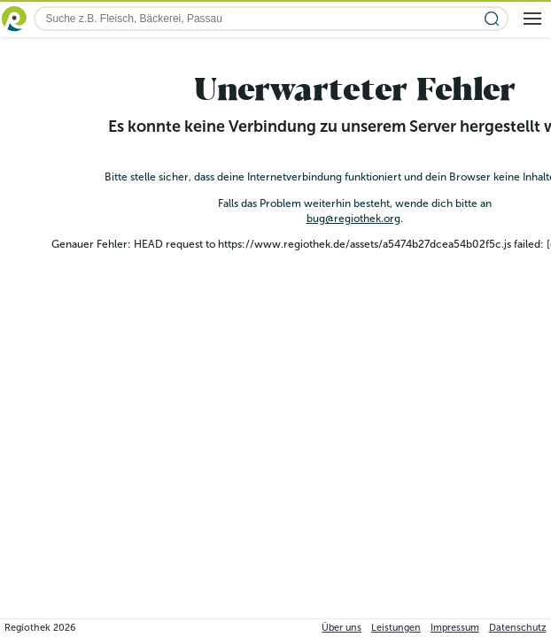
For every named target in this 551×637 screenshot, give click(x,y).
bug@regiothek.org (353, 218)
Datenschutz (518, 627)
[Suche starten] (492, 19)
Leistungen (396, 627)
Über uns (341, 627)
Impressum (455, 627)
